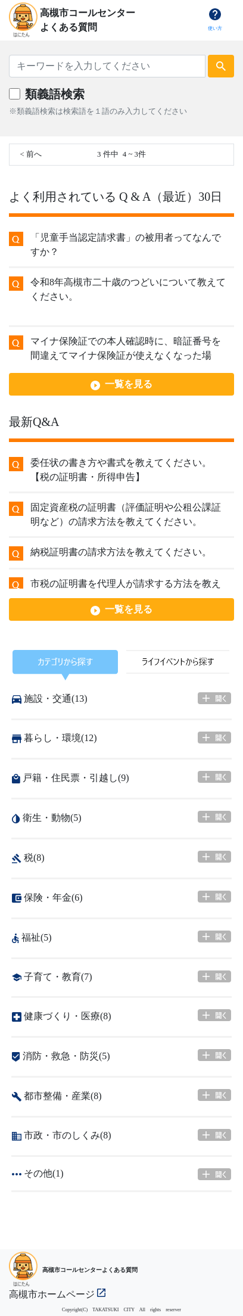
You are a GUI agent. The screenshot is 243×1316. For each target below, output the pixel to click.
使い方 (215, 28)
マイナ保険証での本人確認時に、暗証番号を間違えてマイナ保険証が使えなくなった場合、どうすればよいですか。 (125, 355)
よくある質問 (68, 27)
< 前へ (31, 154)
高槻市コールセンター (87, 13)
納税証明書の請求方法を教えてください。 (120, 552)
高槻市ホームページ (57, 1294)
